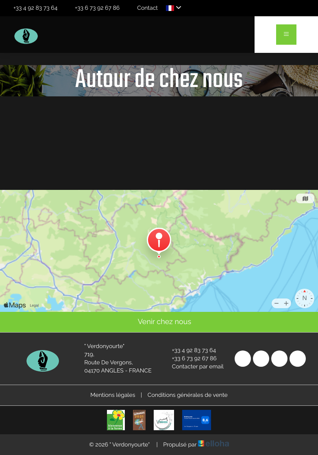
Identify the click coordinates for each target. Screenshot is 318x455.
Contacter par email (193, 366)
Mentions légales (112, 395)
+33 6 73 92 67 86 (190, 358)
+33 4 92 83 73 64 (189, 350)
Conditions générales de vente (188, 395)
